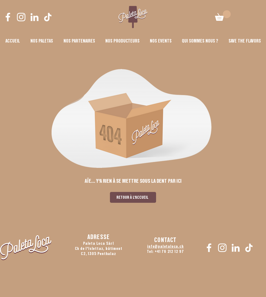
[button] (200, 41)
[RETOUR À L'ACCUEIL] (133, 197)
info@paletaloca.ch (165, 246)
